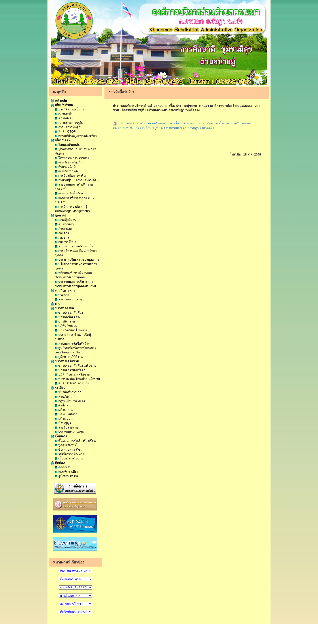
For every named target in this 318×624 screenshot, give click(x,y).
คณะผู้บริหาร (65, 220)
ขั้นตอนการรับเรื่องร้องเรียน (75, 440)
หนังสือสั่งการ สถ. (68, 392)
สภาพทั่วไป (64, 114)
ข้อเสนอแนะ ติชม (68, 449)
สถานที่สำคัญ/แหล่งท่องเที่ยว (76, 136)
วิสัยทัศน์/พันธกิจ (68, 144)
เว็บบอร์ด (59, 436)
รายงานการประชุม (69, 299)
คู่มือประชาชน (66, 476)
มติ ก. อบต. (64, 418)
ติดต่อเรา (59, 463)
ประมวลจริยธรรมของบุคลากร (77, 259)
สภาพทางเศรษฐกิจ (69, 122)
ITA (55, 303)
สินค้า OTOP (65, 131)
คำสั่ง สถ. (63, 405)
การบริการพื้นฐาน (69, 127)
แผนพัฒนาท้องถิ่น (68, 162)
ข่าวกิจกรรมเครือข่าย (71, 370)
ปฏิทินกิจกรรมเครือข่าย (72, 374)
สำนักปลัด (63, 228)
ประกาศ (62, 295)
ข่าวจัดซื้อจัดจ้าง (68, 317)
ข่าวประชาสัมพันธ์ (69, 312)
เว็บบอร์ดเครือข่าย (69, 458)
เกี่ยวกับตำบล (62, 105)
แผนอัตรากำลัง (67, 171)
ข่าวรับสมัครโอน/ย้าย (71, 330)
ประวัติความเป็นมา (69, 109)
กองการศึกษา (65, 242)
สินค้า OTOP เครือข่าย (72, 383)
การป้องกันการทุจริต (70, 175)
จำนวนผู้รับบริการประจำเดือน (77, 180)
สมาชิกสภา (64, 224)
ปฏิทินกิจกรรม (66, 326)
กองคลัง (62, 233)
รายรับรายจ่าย (66, 427)
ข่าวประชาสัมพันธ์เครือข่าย (75, 365)
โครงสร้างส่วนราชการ (72, 158)
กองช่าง (62, 237)
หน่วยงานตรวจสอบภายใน (74, 246)
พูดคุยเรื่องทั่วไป (67, 445)
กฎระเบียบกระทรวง (70, 401)
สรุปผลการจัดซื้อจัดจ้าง (72, 343)
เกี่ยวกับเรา (60, 140)
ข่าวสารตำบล (62, 308)
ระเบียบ (58, 387)
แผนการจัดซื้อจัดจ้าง (70, 193)
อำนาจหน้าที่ (65, 167)
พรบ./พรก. (63, 396)
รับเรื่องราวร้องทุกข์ (70, 454)
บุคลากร (58, 215)
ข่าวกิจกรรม (65, 321)
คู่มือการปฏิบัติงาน (69, 356)
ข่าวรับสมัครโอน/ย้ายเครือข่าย (77, 379)
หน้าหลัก (59, 100)
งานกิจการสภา (63, 290)
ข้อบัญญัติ (63, 423)
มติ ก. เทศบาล (66, 414)
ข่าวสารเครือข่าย (65, 361)
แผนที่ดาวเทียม (67, 471)
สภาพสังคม (64, 118)
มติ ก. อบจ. (64, 410)
